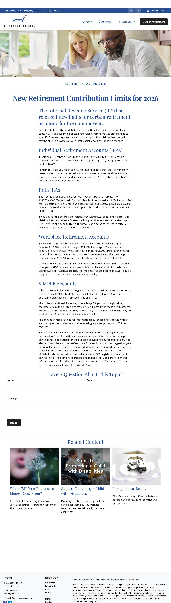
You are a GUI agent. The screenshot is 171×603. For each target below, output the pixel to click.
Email (90, 372)
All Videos (49, 600)
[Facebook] (138, 2)
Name (10, 372)
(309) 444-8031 (52, 2)
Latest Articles (51, 597)
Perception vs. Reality (129, 480)
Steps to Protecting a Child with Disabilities (82, 483)
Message (12, 390)
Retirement (50, 574)
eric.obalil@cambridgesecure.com (17, 590)
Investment (50, 578)
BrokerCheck (134, 571)
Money (48, 591)
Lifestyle (48, 594)
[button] (87, 14)
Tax (46, 587)
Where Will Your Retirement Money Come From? (32, 483)
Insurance (49, 584)
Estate (48, 581)
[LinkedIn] (131, 2)
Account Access (155, 2)
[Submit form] (14, 414)
